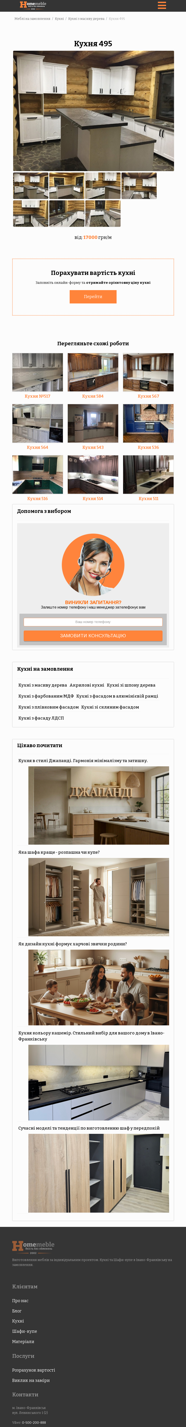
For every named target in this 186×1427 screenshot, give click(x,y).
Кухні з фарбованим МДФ (46, 695)
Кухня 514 (93, 498)
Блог (17, 1310)
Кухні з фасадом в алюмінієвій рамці (117, 695)
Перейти (93, 296)
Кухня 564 (37, 447)
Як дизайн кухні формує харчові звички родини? (72, 943)
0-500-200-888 (34, 1422)
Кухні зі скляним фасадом (110, 706)
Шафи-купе (24, 1330)
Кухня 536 (148, 447)
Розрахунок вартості (33, 1369)
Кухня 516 (37, 498)
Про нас (20, 1300)
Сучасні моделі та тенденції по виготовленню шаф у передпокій (89, 1127)
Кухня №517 (37, 395)
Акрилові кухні (86, 684)
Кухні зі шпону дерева (131, 684)
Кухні (18, 1320)
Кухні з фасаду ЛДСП (41, 717)
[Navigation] (162, 6)
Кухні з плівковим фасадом (48, 706)
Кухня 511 (148, 498)
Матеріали (23, 1341)
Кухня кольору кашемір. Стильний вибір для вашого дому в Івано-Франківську (91, 1035)
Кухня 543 (93, 447)
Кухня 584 (93, 395)
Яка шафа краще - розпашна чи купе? (59, 851)
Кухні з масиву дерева (42, 684)
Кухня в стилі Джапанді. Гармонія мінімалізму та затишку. (83, 760)
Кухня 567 (148, 395)
